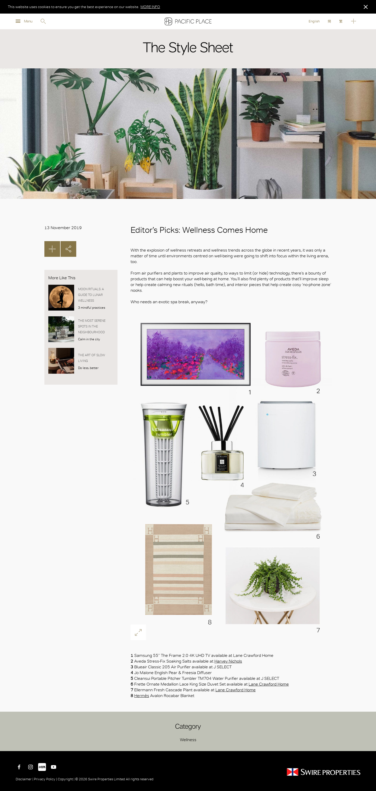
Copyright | (66, 779)
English (314, 21)
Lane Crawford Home (269, 684)
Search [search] (43, 21)
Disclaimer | (25, 779)
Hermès (141, 695)
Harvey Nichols (228, 661)
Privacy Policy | (45, 779)
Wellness (188, 739)
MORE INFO (150, 7)
